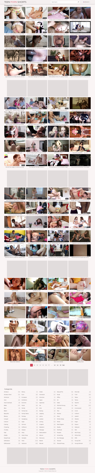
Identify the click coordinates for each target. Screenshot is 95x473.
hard (30, 441)
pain (65, 411)
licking (47, 422)
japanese (47, 403)
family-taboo (30, 414)
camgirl (12, 419)
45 (60, 365)
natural (47, 443)
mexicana (47, 438)
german (30, 424)
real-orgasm (65, 424)
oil (65, 400)
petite (65, 422)
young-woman (83, 443)
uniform (83, 414)
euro (30, 395)
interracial (47, 395)
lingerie (47, 424)
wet (83, 430)
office (65, 397)
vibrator (83, 419)
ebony (30, 392)
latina (47, 416)
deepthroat (12, 438)
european (30, 397)
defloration (12, 441)
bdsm (12, 411)
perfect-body (65, 419)
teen (83, 405)
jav (47, 405)
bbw (12, 408)
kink (47, 408)
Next (63, 365)
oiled (65, 403)
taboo (83, 397)
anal (12, 400)
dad (12, 433)
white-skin (83, 435)
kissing (47, 411)
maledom (47, 427)
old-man (65, 408)
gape (30, 422)
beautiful (12, 414)
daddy (12, 435)
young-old (83, 441)
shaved (65, 441)
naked (47, 441)
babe (12, 405)
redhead (65, 430)
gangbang (30, 419)
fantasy (30, 416)
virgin (83, 422)
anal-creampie (12, 403)
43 (54, 365)
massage (47, 430)
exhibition (30, 400)
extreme (30, 403)
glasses (30, 430)
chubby (12, 430)
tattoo (83, 400)
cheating (12, 427)
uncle (83, 411)
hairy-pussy (30, 435)
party (65, 416)
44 (57, 365)
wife (83, 438)
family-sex (30, 411)
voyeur (83, 424)
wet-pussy (83, 433)
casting (12, 424)
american (12, 397)
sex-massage (65, 438)
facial (30, 405)
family (30, 408)
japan (47, 400)
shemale (83, 392)
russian (65, 433)
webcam (83, 427)
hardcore (30, 443)
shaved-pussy (65, 443)
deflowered (12, 443)
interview (47, 397)
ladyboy (47, 414)
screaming (65, 435)
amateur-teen (12, 395)
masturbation (47, 433)
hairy (30, 433)
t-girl (83, 395)
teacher (83, 403)
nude (65, 395)
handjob (30, 438)
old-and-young (65, 405)
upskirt (83, 416)
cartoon (12, 422)
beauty (12, 416)
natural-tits (65, 392)
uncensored (83, 408)
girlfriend (30, 427)
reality (65, 427)
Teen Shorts (15, 2)
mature (47, 435)
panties (65, 414)
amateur (12, 392)
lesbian (47, 419)
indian (47, 392)
